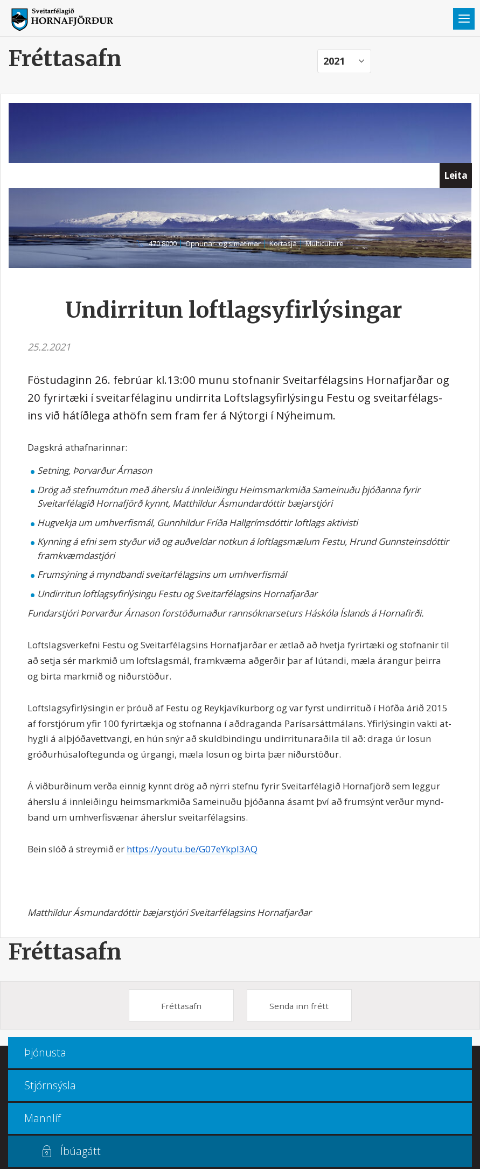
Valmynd (464, 19)
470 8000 (163, 243)
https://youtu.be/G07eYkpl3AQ (192, 849)
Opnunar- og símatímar (223, 243)
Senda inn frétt (299, 1005)
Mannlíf (42, 1118)
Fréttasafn (65, 951)
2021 (334, 60)
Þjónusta (45, 1052)
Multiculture (324, 243)
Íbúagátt (80, 1151)
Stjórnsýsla (50, 1085)
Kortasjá (283, 243)
